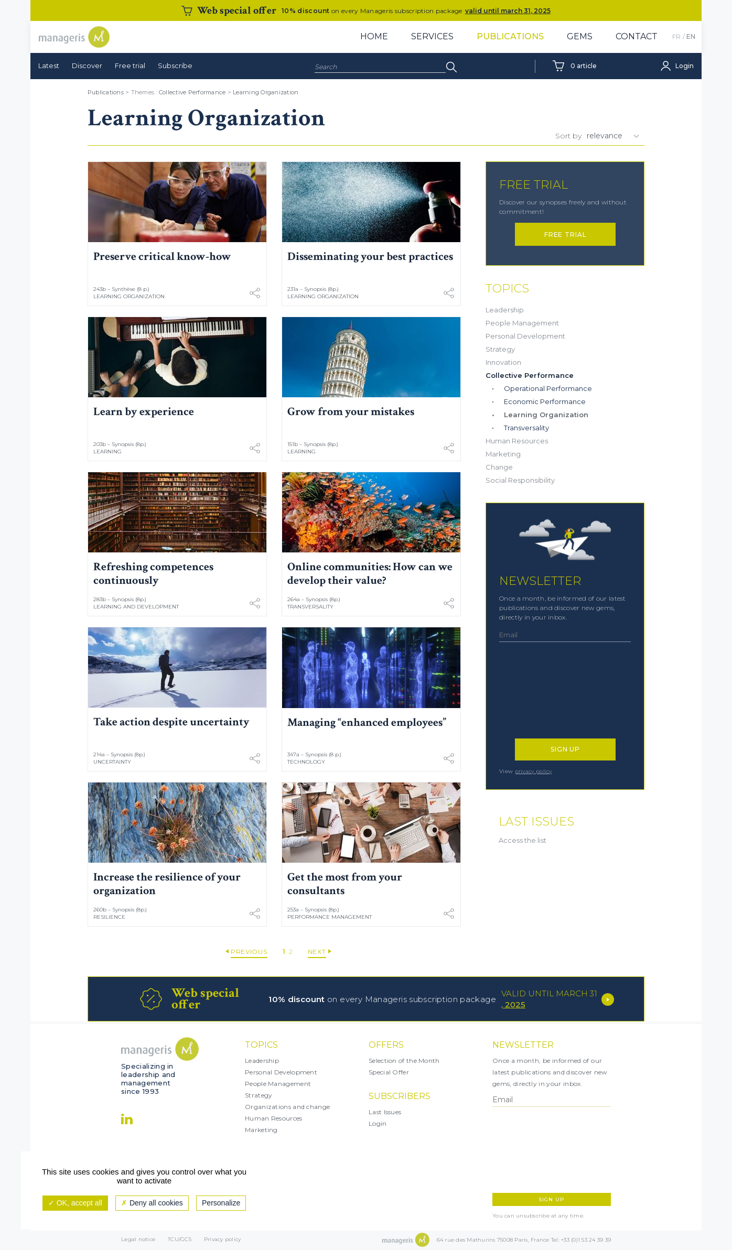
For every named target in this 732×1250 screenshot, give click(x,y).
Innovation (503, 362)
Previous (249, 951)
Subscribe (175, 65)
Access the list (522, 840)
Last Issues (385, 1112)
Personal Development (525, 336)
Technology (306, 761)
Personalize (221, 1203)
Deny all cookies (152, 1203)
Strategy (500, 349)
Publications (510, 36)
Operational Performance (548, 388)
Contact (637, 36)
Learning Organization (265, 92)
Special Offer (389, 1072)
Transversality (310, 606)
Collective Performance (192, 92)
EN (690, 36)
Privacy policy (222, 1240)
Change (499, 467)
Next (317, 951)
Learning (107, 451)
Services (432, 36)
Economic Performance (545, 401)
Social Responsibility (520, 480)
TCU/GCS (179, 1240)
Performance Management (329, 917)
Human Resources (517, 441)
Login (378, 1123)
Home (374, 36)
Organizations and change (287, 1107)
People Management (522, 323)
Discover (87, 65)
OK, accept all (75, 1203)
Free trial (130, 65)
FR (676, 36)
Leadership (505, 310)
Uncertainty (112, 761)
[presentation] (545, 695)
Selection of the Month (404, 1060)
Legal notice (138, 1240)
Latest (48, 65)
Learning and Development (136, 606)
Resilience (109, 917)
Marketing (503, 454)
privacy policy (533, 771)
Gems (580, 36)
